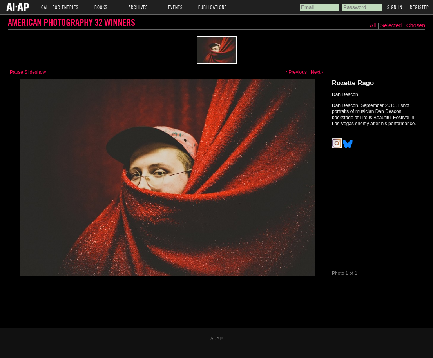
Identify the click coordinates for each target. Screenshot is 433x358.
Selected (391, 25)
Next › (317, 72)
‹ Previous (296, 72)
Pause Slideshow (28, 72)
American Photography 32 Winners (71, 22)
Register (419, 7)
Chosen (415, 25)
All (373, 25)
